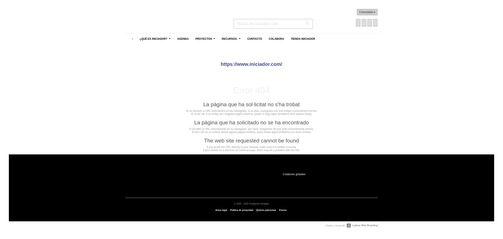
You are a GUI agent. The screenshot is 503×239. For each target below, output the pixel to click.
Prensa (282, 210)
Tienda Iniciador (303, 38)
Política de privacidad (241, 210)
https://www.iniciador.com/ (251, 64)
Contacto (254, 38)
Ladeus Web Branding (365, 225)
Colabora (276, 38)
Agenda (183, 38)
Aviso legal (221, 210)
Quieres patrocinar (266, 210)
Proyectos (205, 40)
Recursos (232, 40)
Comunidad (367, 12)
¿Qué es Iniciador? (155, 40)
